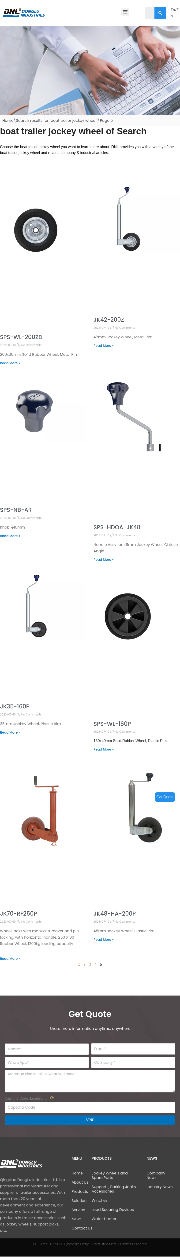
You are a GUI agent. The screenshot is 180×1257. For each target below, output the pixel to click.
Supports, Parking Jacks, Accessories (114, 1189)
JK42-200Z (109, 320)
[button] (125, 12)
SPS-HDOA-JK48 (117, 527)
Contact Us (82, 1228)
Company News (155, 1176)
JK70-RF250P (18, 914)
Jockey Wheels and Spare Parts (110, 1176)
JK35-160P (15, 706)
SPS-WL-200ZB (21, 337)
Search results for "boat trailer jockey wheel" (56, 120)
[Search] (160, 13)
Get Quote (164, 797)
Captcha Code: (29, 1098)
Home (8, 120)
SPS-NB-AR (16, 510)
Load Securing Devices (113, 1210)
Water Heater (104, 1219)
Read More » (10, 363)
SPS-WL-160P (112, 724)
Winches (100, 1201)
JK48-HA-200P (115, 914)
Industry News (159, 1187)
